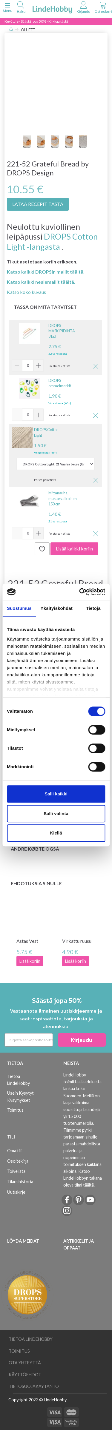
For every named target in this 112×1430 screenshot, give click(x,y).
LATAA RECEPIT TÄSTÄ (37, 204)
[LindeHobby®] (52, 8)
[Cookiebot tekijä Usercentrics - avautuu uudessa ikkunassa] (79, 592)
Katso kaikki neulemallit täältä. (41, 282)
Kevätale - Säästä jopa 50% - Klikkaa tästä (36, 21)
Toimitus (15, 1110)
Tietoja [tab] (93, 608)
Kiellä (56, 832)
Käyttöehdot (25, 1374)
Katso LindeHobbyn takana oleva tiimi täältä (82, 1178)
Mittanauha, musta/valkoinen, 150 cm (63, 498)
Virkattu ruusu (76, 941)
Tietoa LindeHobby (18, 1080)
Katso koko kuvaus (26, 292)
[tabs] (21, 8)
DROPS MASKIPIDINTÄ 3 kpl (61, 331)
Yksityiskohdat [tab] (57, 608)
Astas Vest (27, 941)
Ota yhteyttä (25, 1362)
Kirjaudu (81, 1040)
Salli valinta (56, 813)
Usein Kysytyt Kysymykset (20, 1096)
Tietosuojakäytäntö (34, 1386)
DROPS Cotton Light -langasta (52, 241)
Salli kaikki (56, 793)
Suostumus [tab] (19, 608)
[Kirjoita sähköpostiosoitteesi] (28, 1040)
